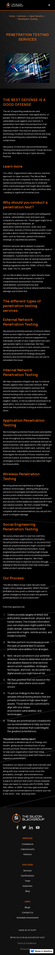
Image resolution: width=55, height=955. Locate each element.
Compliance (27, 844)
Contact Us (27, 912)
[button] (49, 5)
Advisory (27, 854)
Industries (27, 886)
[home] (14, 5)
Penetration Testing (27, 19)
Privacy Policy (26, 949)
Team (27, 880)
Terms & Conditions (26, 943)
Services (22, 16)
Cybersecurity (27, 849)
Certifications (27, 875)
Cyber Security (36, 16)
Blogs (27, 907)
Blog (27, 891)
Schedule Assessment (28, 917)
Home (12, 16)
